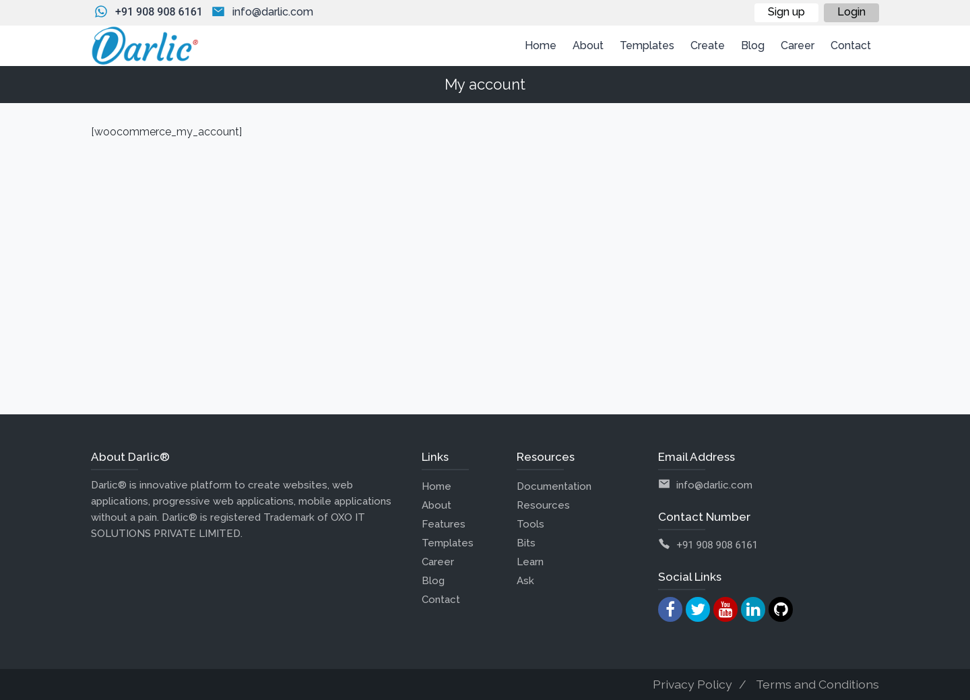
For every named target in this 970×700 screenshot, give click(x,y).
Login (851, 11)
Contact (441, 600)
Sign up (786, 11)
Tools (530, 524)
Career (438, 562)
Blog (433, 581)
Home (436, 486)
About (436, 505)
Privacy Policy (692, 684)
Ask (525, 581)
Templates (448, 543)
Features (443, 524)
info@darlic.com (272, 11)
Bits (526, 543)
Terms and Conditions (817, 684)
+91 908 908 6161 (159, 11)
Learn (530, 562)
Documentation (554, 486)
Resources (543, 505)
